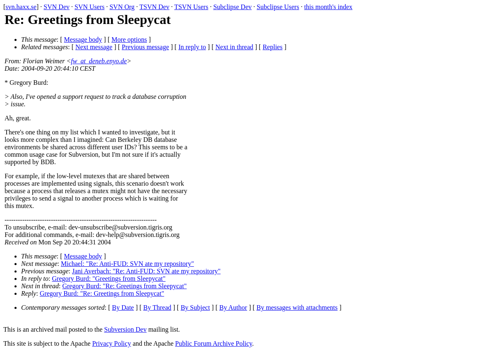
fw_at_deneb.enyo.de (99, 61)
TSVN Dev (154, 6)
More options (129, 39)
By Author (233, 307)
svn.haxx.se (20, 6)
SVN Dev (56, 6)
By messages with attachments (297, 307)
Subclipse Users (278, 6)
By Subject (195, 307)
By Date (123, 307)
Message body (83, 39)
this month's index (328, 6)
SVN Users (89, 6)
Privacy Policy (111, 343)
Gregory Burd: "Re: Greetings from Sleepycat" (124, 285)
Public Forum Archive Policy (213, 343)
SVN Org (122, 6)
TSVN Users (191, 6)
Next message (93, 46)
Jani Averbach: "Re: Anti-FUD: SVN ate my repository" (146, 271)
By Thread (157, 307)
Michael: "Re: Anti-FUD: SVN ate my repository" (127, 263)
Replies (272, 46)
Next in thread (234, 46)
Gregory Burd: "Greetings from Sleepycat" (109, 278)
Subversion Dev (125, 329)
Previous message (145, 46)
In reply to (192, 46)
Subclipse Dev (232, 6)
